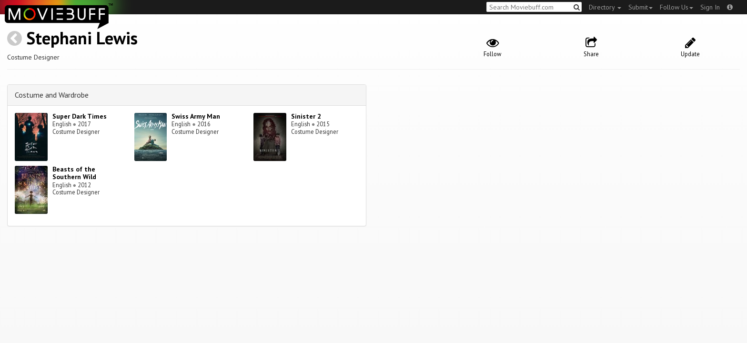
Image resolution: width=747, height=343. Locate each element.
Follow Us (676, 7)
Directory (605, 7)
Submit (640, 7)
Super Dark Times (79, 116)
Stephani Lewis (82, 38)
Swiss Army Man (196, 116)
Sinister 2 (306, 116)
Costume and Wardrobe (52, 95)
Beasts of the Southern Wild (74, 173)
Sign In (710, 7)
